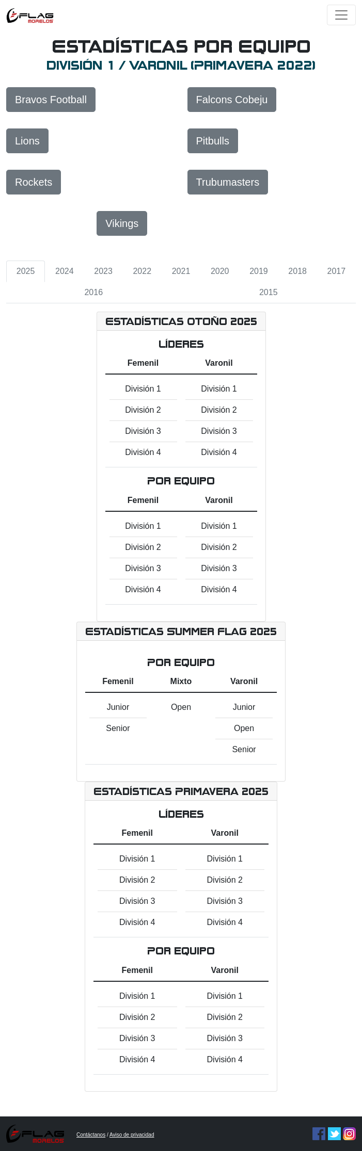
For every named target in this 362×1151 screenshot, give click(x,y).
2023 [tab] (103, 271)
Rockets (33, 182)
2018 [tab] (297, 271)
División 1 (143, 388)
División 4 (143, 452)
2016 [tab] (93, 292)
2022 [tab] (142, 271)
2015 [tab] (268, 292)
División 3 (143, 431)
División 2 (143, 410)
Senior (118, 728)
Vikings (121, 223)
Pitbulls (212, 141)
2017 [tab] (336, 271)
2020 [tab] (220, 271)
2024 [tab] (64, 271)
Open (181, 707)
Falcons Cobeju (232, 99)
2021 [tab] (181, 271)
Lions (27, 141)
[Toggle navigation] (341, 15)
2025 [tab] (26, 271)
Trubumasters (228, 182)
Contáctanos (90, 1135)
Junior (118, 707)
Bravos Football (51, 99)
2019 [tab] (258, 271)
